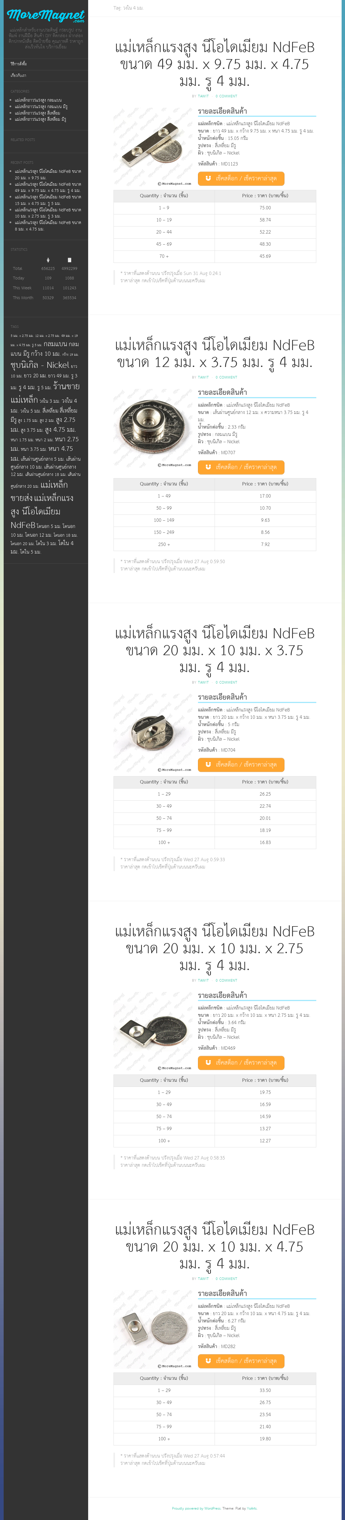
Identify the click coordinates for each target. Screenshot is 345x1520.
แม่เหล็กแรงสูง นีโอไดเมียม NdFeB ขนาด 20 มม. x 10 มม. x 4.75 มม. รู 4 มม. (215, 1247)
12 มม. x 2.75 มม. (47, 336)
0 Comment (226, 96)
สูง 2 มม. (47, 420)
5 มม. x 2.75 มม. (22, 336)
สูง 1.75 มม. (28, 420)
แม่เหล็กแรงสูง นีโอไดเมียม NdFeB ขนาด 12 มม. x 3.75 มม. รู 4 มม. (215, 354)
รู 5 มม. (44, 388)
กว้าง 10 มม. (46, 354)
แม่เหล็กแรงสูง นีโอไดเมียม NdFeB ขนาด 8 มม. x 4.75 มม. (48, 226)
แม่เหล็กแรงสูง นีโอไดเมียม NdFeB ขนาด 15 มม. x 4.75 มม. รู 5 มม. (48, 200)
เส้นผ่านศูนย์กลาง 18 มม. (45, 474)
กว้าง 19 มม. (70, 355)
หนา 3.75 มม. (34, 449)
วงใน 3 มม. (49, 401)
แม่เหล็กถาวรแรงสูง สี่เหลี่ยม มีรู (40, 119)
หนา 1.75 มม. (22, 440)
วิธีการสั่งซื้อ (19, 64)
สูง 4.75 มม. (60, 430)
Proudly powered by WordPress (196, 1508)
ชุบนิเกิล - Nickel (40, 365)
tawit (203, 96)
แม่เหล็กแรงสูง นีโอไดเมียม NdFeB (42, 511)
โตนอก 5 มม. (49, 526)
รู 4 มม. (27, 387)
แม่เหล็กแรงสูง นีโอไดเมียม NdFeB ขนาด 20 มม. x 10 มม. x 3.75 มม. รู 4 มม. (215, 650)
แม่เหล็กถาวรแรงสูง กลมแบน (38, 100)
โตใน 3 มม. (46, 544)
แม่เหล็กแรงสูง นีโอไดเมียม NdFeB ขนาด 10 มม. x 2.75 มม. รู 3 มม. (48, 213)
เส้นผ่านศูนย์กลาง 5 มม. (43, 459)
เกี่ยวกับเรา (18, 76)
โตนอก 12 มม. (38, 535)
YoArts (252, 1508)
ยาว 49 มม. (59, 376)
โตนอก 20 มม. (23, 544)
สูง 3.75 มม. (32, 430)
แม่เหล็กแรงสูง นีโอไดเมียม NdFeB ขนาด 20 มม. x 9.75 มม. (48, 175)
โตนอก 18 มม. (66, 535)
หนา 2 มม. (44, 440)
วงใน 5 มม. (30, 411)
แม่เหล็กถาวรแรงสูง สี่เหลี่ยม (37, 113)
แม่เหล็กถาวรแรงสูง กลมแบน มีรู (41, 107)
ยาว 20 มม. (35, 376)
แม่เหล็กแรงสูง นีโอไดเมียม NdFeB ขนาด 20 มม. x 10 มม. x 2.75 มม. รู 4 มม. (215, 948)
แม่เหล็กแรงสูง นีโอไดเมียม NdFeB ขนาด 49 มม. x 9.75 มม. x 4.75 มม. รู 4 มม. (48, 188)
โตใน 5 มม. (30, 552)
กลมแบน (55, 344)
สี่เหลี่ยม (50, 411)
